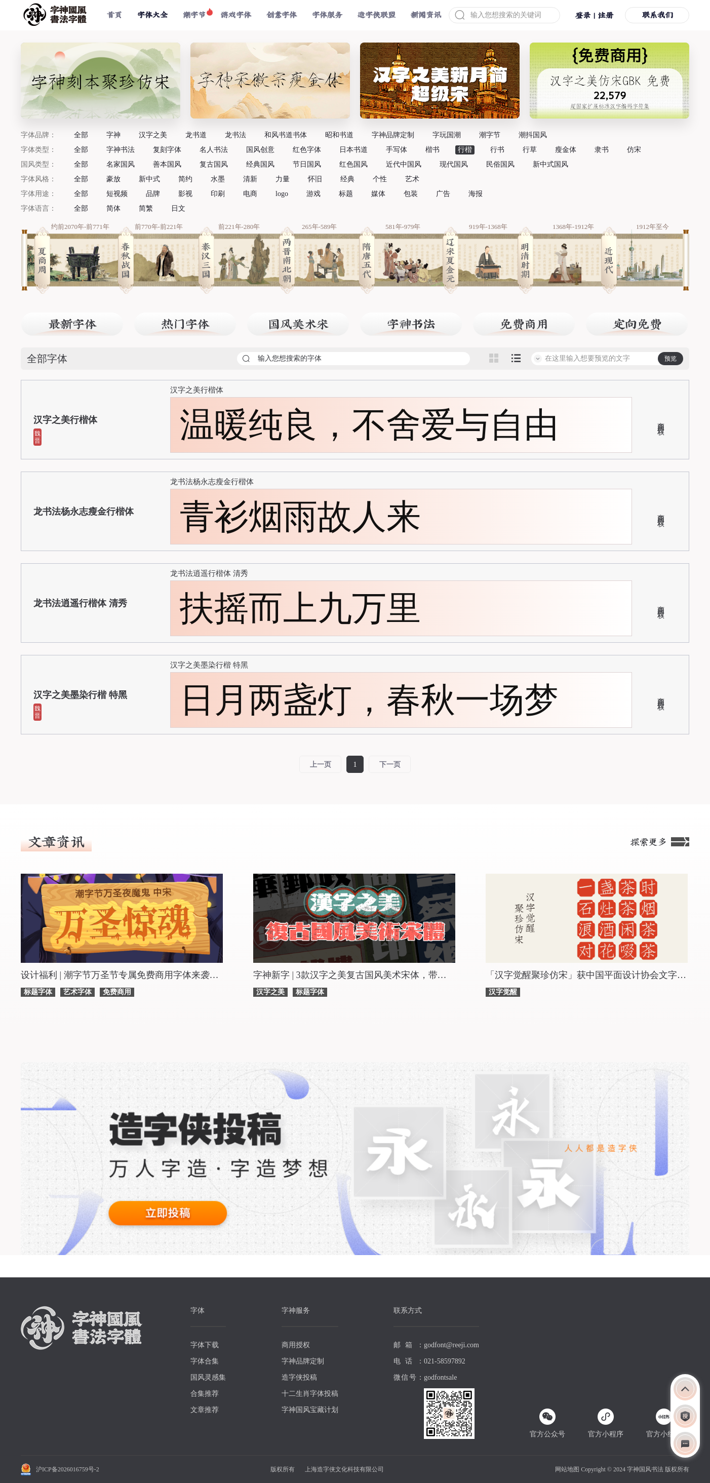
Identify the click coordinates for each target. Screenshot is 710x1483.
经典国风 (260, 164)
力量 (282, 179)
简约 (185, 179)
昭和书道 (339, 135)
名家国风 (120, 164)
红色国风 (353, 164)
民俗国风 (500, 164)
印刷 (218, 194)
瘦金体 (565, 149)
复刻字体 (167, 149)
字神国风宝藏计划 (310, 1410)
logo (281, 194)
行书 (497, 149)
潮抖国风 (533, 135)
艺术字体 (77, 992)
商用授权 (660, 421)
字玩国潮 (446, 135)
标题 (346, 194)
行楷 (465, 149)
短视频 (117, 194)
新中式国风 (550, 164)
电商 (250, 194)
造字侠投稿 (299, 1377)
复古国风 (214, 164)
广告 (443, 194)
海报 (475, 194)
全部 (81, 135)
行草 (530, 149)
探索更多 (659, 841)
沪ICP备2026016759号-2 (67, 1469)
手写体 (396, 149)
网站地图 (567, 1469)
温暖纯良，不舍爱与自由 (369, 425)
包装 (411, 194)
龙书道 (196, 135)
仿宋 (634, 149)
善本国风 (167, 164)
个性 (380, 179)
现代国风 (454, 164)
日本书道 (353, 149)
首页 (114, 15)
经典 (347, 179)
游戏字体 (236, 15)
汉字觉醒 (503, 992)
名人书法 (214, 149)
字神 (113, 135)
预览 (670, 358)
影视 (185, 194)
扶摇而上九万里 (300, 608)
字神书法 (120, 149)
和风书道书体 (285, 135)
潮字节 (194, 15)
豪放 (113, 179)
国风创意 (260, 149)
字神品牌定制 (393, 135)
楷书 (432, 149)
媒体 (378, 194)
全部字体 (47, 358)
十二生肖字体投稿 (310, 1393)
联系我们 (657, 15)
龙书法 (235, 135)
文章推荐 (204, 1410)
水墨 (218, 179)
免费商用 (117, 992)
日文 (178, 208)
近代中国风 (403, 164)
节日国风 (307, 164)
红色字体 (307, 149)
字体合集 (204, 1361)
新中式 (149, 179)
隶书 (602, 149)
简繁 (146, 208)
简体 (113, 208)
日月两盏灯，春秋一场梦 (369, 700)
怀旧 (315, 179)
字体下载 (204, 1345)
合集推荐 (204, 1393)
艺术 (412, 179)
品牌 (153, 194)
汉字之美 (153, 135)
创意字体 (281, 15)
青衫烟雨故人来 (300, 516)
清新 (250, 179)
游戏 (313, 194)
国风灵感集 (208, 1377)
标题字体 (38, 992)
